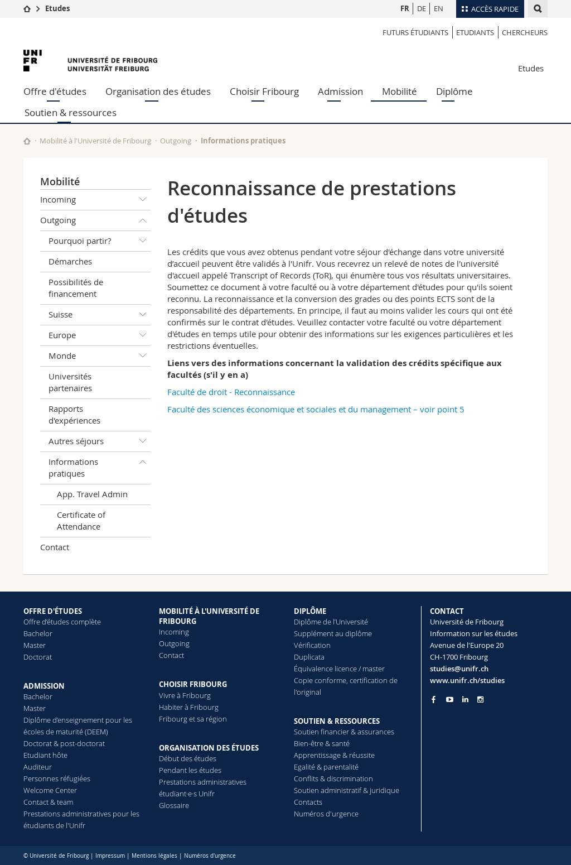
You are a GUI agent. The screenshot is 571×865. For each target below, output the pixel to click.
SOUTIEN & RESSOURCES (337, 721)
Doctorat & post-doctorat (64, 743)
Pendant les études (190, 770)
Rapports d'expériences (74, 414)
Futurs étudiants (415, 32)
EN (438, 8)
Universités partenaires (70, 382)
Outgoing (175, 141)
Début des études (187, 758)
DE (421, 8)
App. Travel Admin (92, 493)
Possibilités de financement (76, 287)
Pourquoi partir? (100, 241)
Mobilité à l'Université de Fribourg (95, 141)
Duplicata (309, 657)
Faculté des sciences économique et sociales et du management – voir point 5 (315, 409)
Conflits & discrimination (333, 778)
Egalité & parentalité (326, 767)
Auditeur (37, 767)
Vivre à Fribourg (185, 695)
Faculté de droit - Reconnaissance (231, 391)
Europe (100, 335)
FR (404, 8)
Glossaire (174, 805)
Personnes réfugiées (56, 778)
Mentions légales (154, 855)
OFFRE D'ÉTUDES (52, 611)
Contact (54, 546)
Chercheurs (525, 32)
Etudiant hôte (45, 755)
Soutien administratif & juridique (346, 790)
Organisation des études (158, 91)
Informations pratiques (243, 141)
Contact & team (48, 802)
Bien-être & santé (322, 743)
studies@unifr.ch (459, 669)
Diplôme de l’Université (331, 622)
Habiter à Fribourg (189, 707)
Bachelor (37, 633)
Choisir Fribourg (264, 91)
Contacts (308, 802)
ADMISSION (44, 686)
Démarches (70, 261)
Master (34, 645)
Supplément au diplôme (333, 633)
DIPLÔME (310, 611)
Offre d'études (54, 91)
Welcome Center (50, 790)
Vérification (312, 645)
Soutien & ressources (71, 112)
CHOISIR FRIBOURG (193, 684)
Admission (340, 91)
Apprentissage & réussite (334, 755)
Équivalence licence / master (339, 669)
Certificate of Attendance (81, 520)
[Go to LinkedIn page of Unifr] (465, 699)
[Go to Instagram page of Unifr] (480, 699)
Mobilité (399, 91)
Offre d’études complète (62, 622)
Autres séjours (100, 441)
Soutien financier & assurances (344, 732)
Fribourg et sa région (193, 719)
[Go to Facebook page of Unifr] (433, 699)
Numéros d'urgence (326, 814)
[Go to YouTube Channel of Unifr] (449, 699)
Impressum (110, 855)
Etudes (57, 8)
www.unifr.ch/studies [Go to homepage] (467, 680)
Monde (100, 356)
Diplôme (454, 91)
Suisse (100, 315)
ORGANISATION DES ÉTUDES (209, 748)
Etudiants (475, 32)
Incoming (95, 200)
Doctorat (37, 657)
